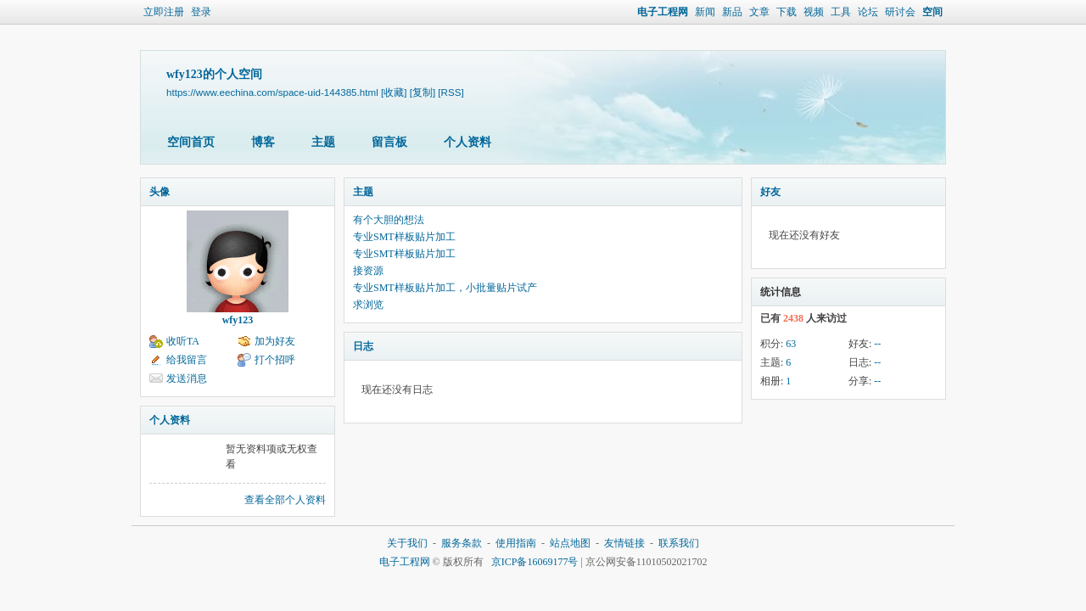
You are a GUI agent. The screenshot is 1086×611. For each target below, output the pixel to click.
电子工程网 (662, 12)
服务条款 (461, 543)
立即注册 (163, 12)
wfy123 (238, 320)
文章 (759, 12)
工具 (841, 12)
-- (877, 344)
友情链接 (624, 543)
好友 (770, 192)
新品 (732, 12)
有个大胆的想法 (388, 220)
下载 (786, 12)
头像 (159, 192)
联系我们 (678, 543)
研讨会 (900, 12)
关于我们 (407, 543)
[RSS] (450, 92)
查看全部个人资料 (285, 500)
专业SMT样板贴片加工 (404, 237)
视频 (813, 12)
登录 (201, 12)
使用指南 (515, 543)
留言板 (389, 142)
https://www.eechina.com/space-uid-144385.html (272, 92)
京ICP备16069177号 (535, 562)
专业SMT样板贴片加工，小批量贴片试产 (445, 288)
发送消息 (186, 378)
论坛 (868, 12)
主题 (323, 142)
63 (791, 344)
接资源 (368, 271)
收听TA (182, 341)
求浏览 (368, 305)
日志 (363, 346)
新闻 (705, 12)
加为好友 (275, 341)
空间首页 (191, 142)
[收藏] (393, 92)
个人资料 (467, 142)
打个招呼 (275, 360)
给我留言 (186, 360)
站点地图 (570, 543)
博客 (263, 142)
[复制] (422, 92)
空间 (932, 12)
